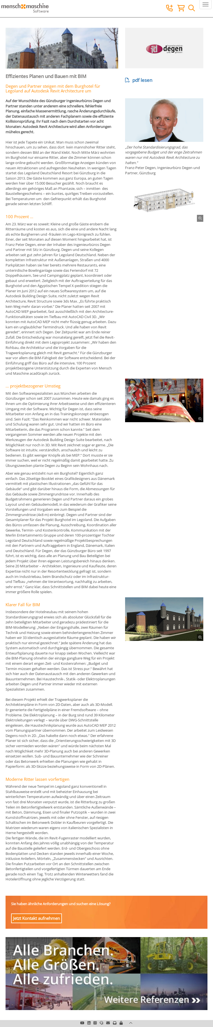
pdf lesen (138, 80)
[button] (121, 1022)
